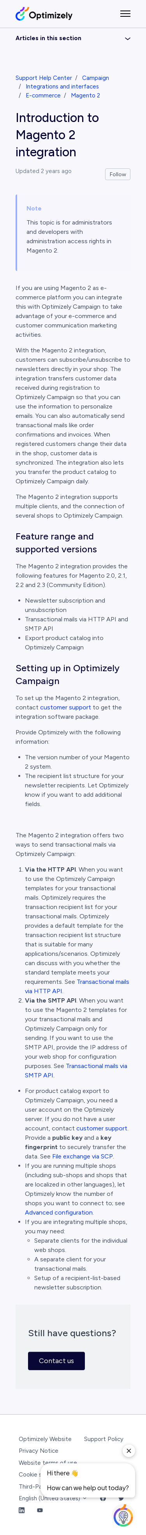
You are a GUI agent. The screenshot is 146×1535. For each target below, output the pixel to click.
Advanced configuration (59, 1212)
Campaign (95, 77)
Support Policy (103, 1439)
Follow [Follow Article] (118, 174)
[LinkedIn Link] (21, 1511)
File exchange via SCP (82, 1156)
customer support (65, 707)
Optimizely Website (45, 1439)
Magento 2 (85, 95)
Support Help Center (44, 77)
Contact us (56, 1360)
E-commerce (43, 95)
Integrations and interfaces (62, 86)
